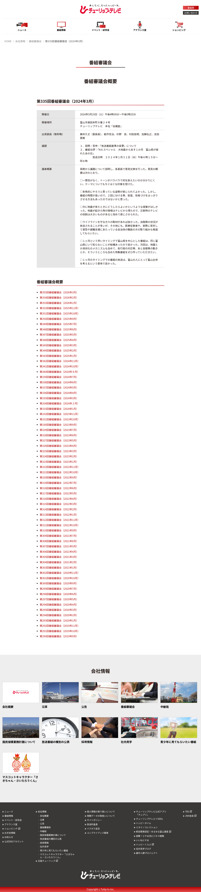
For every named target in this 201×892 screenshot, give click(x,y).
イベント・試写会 (13, 820)
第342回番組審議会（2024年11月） (60, 361)
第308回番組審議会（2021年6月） (59, 541)
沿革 (42, 819)
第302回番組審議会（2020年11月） (60, 573)
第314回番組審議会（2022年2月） (59, 509)
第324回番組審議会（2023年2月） (59, 456)
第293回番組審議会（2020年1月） (59, 620)
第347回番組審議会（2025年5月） (59, 334)
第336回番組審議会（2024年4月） (59, 393)
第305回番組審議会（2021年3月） (59, 557)
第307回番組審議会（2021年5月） (59, 546)
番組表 (190, 7)
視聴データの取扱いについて (101, 815)
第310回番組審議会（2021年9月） (59, 530)
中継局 (43, 831)
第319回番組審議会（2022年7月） (59, 483)
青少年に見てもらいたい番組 (54, 850)
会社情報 (20, 41)
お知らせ (8, 837)
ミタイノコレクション (147, 827)
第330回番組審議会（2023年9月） (59, 424)
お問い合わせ (190, 12)
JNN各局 (189, 815)
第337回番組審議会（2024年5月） (59, 387)
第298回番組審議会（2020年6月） (59, 594)
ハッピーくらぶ (143, 844)
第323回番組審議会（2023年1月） (59, 461)
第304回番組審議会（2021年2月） (59, 562)
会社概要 (44, 815)
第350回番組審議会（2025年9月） (59, 319)
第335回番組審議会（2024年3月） (59, 398)
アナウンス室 (10, 824)
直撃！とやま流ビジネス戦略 (150, 835)
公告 (42, 823)
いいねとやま (142, 840)
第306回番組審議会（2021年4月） (59, 551)
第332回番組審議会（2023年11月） (60, 414)
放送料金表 (92, 824)
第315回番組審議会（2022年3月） (59, 504)
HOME (8, 41)
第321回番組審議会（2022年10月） (60, 472)
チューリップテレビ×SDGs (149, 818)
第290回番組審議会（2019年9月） (59, 636)
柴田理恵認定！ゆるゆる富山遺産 (152, 831)
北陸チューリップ (46, 860)
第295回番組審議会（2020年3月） (59, 610)
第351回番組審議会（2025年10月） (60, 313)
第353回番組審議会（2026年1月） (59, 303)
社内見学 (44, 846)
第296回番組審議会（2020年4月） (59, 604)
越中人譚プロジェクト (147, 853)
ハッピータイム (143, 823)
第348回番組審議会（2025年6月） (59, 329)
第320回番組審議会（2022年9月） (59, 477)
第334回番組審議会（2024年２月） (60, 403)
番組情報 (8, 815)
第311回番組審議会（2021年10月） (60, 525)
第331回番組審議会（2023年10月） (60, 419)
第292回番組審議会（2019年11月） (60, 625)
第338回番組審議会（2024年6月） (59, 382)
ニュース (8, 811)
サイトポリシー (94, 820)
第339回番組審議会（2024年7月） (59, 377)
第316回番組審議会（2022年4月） (59, 499)
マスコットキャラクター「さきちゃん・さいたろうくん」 (57, 856)
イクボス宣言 (93, 828)
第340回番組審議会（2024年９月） (60, 372)
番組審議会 (35, 41)
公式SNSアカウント (14, 841)
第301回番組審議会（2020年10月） (60, 578)
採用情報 (44, 842)
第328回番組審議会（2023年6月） (59, 435)
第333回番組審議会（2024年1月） (59, 409)
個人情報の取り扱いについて (101, 811)
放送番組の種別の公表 (51, 838)
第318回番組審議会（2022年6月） (59, 488)
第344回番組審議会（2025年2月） (59, 350)
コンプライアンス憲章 (97, 832)
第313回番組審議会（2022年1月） (59, 514)
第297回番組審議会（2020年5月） (59, 599)
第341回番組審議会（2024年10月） (60, 366)
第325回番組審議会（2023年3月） (59, 451)
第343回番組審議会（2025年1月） (59, 356)
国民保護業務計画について (53, 835)
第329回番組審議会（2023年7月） (59, 430)
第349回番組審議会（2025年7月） (59, 324)
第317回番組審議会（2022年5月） (59, 493)
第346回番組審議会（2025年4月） (59, 340)
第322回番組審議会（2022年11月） (60, 467)
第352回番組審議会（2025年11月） (60, 308)
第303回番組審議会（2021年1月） (59, 567)
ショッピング (10, 828)
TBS (187, 811)
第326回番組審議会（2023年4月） (59, 446)
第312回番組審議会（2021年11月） (60, 520)
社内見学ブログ (143, 848)
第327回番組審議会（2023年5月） (59, 440)
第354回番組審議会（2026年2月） (59, 297)
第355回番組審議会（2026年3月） (59, 292)
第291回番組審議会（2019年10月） (60, 631)
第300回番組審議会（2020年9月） (59, 583)
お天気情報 (9, 832)
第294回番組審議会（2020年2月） (59, 615)
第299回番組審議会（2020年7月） (59, 588)
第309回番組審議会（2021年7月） (59, 536)
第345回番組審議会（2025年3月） (59, 345)
